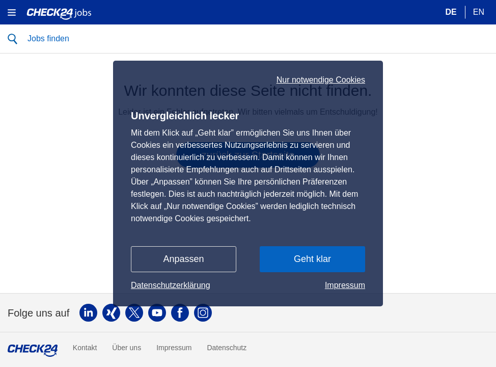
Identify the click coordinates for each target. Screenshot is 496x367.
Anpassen (183, 259)
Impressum (345, 285)
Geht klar (312, 259)
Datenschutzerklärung (170, 285)
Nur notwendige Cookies (321, 80)
